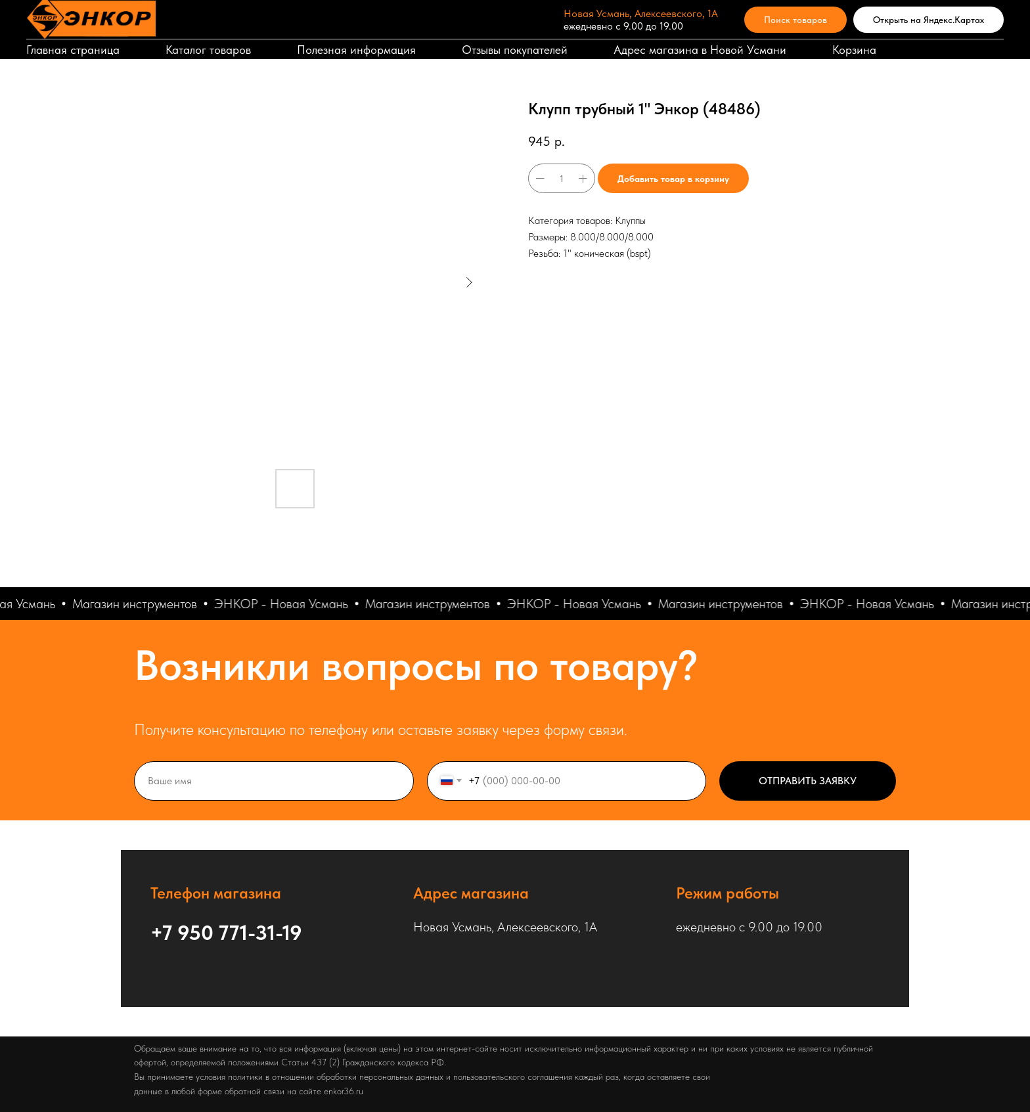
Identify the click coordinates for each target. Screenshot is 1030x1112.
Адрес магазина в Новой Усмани (700, 49)
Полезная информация (356, 49)
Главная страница (73, 49)
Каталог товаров (208, 49)
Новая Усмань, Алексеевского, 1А (641, 13)
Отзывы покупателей (515, 49)
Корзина (854, 49)
